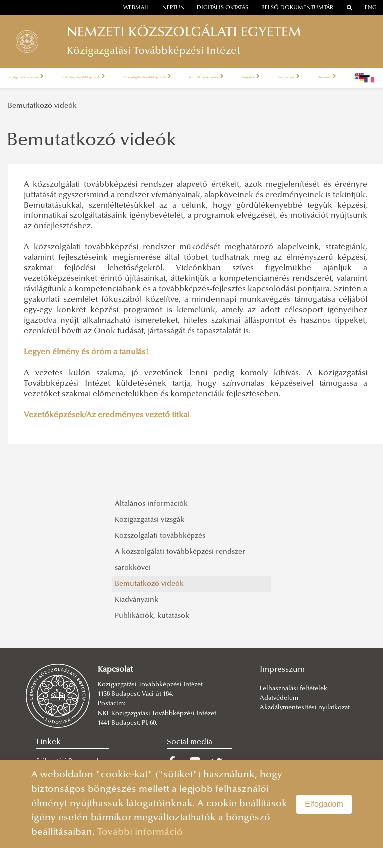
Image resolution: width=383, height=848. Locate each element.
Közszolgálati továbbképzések (217, 78)
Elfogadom (324, 804)
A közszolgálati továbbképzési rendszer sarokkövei (180, 560)
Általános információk (151, 504)
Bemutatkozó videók (42, 106)
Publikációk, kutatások (152, 616)
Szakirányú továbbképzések (120, 78)
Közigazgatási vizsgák (37, 78)
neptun (173, 8)
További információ (140, 832)
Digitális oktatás (222, 8)
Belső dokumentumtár (297, 8)
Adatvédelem (279, 698)
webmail (136, 8)
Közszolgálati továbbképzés (160, 536)
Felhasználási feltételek (293, 689)
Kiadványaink (136, 600)
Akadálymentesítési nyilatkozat (305, 708)
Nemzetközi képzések (306, 78)
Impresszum (282, 670)
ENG (371, 8)
